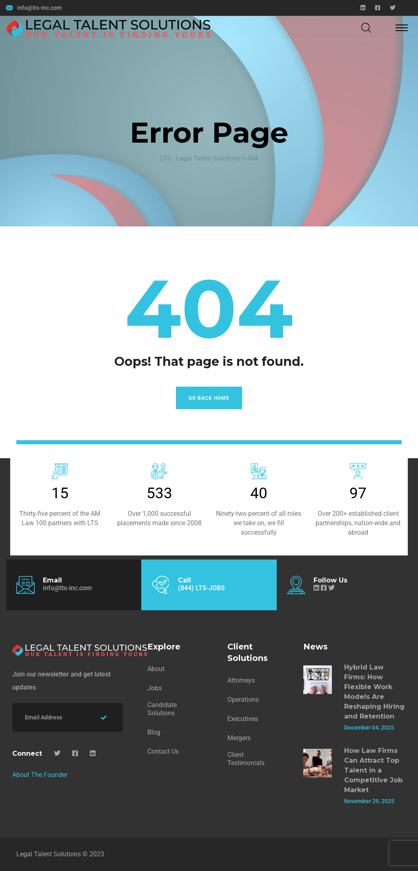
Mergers (239, 738)
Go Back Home (209, 398)
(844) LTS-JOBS (201, 588)
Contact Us (163, 751)
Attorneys (241, 680)
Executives (242, 719)
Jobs (154, 688)
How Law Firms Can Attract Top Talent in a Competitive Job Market (373, 770)
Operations (243, 699)
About (156, 669)
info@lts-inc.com (39, 7)
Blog (153, 732)
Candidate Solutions (162, 709)
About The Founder (39, 775)
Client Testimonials (246, 759)
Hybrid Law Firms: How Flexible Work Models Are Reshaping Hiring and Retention (374, 691)
